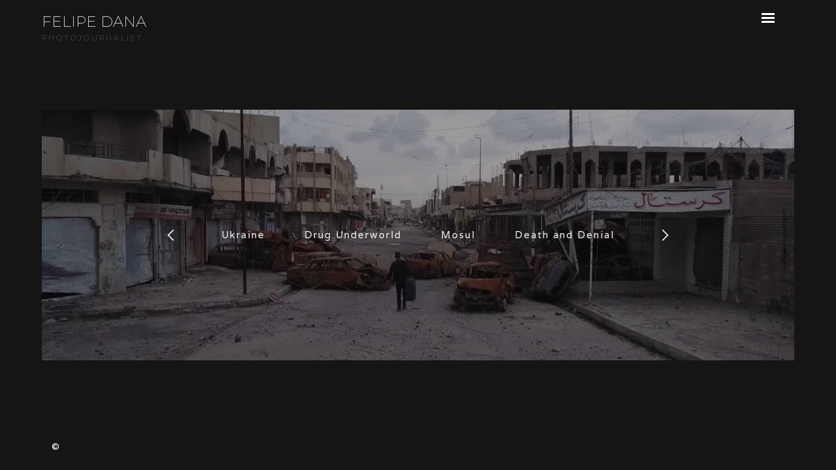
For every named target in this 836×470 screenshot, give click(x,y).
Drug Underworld (353, 234)
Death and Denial (565, 234)
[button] (171, 235)
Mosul (458, 234)
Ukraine (243, 234)
